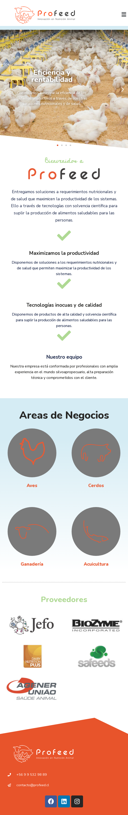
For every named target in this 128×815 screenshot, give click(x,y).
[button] (57, 145)
